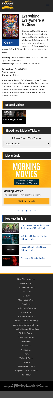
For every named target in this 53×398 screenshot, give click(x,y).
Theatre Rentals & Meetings (26, 329)
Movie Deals (12, 155)
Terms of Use (44, 387)
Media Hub (26, 341)
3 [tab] (26, 211)
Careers (26, 362)
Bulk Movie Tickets (26, 316)
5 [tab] (35, 211)
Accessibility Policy (26, 366)
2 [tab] (22, 211)
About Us (26, 345)
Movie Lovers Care (26, 300)
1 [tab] (18, 211)
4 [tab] (30, 211)
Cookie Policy (20, 387)
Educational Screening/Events (26, 325)
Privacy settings (32, 387)
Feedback (26, 304)
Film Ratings (26, 374)
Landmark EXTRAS (26, 287)
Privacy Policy (9, 387)
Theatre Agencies (26, 337)
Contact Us (26, 350)
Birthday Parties (26, 333)
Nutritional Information (26, 308)
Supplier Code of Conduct (26, 370)
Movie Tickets (26, 283)
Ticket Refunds (26, 358)
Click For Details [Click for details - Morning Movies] (26, 201)
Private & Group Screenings (26, 320)
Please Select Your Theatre (26, 138)
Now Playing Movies (26, 279)
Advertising (26, 312)
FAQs (26, 354)
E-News (26, 296)
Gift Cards (26, 291)
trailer (8, 42)
